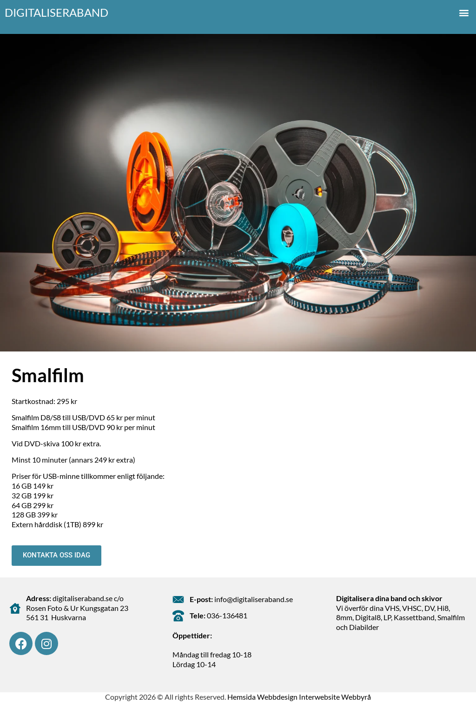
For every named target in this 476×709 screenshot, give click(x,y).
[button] (463, 12)
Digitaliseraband (56, 12)
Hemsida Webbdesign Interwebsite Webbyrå (299, 696)
